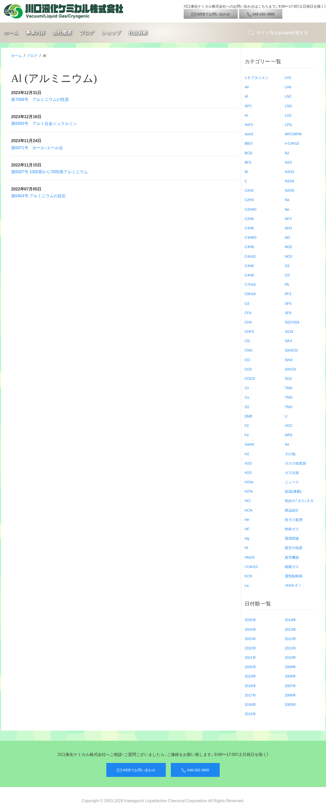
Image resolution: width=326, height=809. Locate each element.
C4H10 (250, 256)
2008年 (290, 676)
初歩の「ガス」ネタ (299, 500)
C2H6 (249, 218)
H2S (248, 472)
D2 (247, 406)
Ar (246, 115)
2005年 (290, 704)
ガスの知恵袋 (295, 463)
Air (247, 86)
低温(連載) (293, 491)
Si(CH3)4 (292, 321)
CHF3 (249, 331)
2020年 (250, 666)
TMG (289, 397)
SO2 (288, 378)
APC (248, 105)
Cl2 (247, 340)
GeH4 (249, 444)
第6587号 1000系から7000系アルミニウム (49, 171)
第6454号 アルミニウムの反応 (38, 195)
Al (246, 96)
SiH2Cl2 (291, 350)
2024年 (250, 629)
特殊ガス (292, 528)
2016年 (250, 704)
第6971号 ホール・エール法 (37, 147)
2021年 (250, 657)
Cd (247, 303)
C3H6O (251, 237)
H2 (247, 453)
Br (246, 171)
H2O (248, 463)
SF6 (288, 312)
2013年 (290, 629)
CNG (249, 350)
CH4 (248, 321)
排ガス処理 (293, 519)
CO (247, 359)
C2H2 (249, 190)
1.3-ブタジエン (257, 77)
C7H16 (250, 284)
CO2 (248, 368)
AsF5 (249, 124)
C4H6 (249, 265)
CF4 (248, 312)
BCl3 (248, 152)
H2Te (249, 491)
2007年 (290, 685)
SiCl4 (289, 331)
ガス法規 (292, 472)
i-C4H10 (251, 566)
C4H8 (249, 274)
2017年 (250, 694)
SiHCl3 (290, 368)
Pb (287, 284)
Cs (247, 387)
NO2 (288, 246)
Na (287, 199)
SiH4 (288, 359)
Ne (287, 209)
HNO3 (250, 557)
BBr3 (249, 143)
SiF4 (288, 340)
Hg (247, 538)
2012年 (290, 638)
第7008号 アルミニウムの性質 (40, 99)
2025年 (250, 619)
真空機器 (292, 557)
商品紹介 (292, 510)
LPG (288, 124)
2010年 (290, 657)
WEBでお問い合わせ (210, 14)
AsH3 (249, 133)
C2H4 (249, 199)
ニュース (292, 481)
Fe (247, 434)
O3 (287, 274)
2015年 (250, 713)
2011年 (290, 647)
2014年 (290, 619)
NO (287, 237)
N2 (287, 152)
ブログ (86, 32)
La (247, 585)
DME (249, 416)
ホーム (11, 32)
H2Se (249, 481)
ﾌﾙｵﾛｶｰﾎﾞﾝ (293, 585)
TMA (288, 387)
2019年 (250, 676)
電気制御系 (293, 575)
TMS (288, 406)
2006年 (290, 694)
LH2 (288, 77)
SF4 (288, 303)
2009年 (290, 666)
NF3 (288, 218)
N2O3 (289, 171)
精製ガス (292, 566)
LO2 (288, 115)
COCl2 (250, 378)
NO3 (288, 256)
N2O (288, 162)
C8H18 (250, 293)
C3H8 (249, 246)
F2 (247, 425)
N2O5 (289, 190)
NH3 (288, 227)
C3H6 (249, 227)
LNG (288, 105)
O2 (287, 265)
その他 (290, 453)
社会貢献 (138, 32)
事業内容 (35, 32)
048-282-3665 (261, 14)
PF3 (288, 293)
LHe (288, 86)
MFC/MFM (293, 133)
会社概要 (62, 32)
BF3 (248, 162)
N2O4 (289, 180)
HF (247, 528)
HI (246, 547)
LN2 (288, 96)
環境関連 (292, 538)
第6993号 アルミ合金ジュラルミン (44, 123)
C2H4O (251, 209)
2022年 (250, 647)
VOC (288, 425)
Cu (247, 397)
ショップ (111, 32)
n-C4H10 (292, 143)
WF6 (288, 434)
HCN (248, 510)
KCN (248, 575)
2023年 (250, 638)
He (247, 519)
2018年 (250, 685)
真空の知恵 (293, 547)
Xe (287, 444)
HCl (248, 500)
